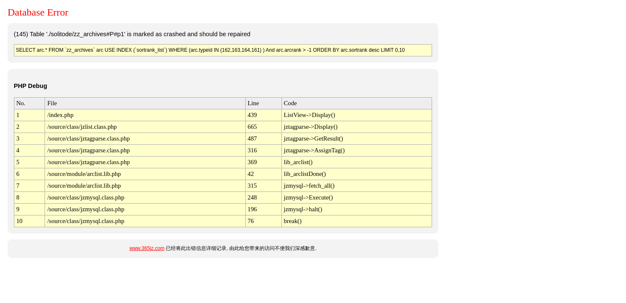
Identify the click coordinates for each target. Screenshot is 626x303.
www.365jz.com (147, 248)
